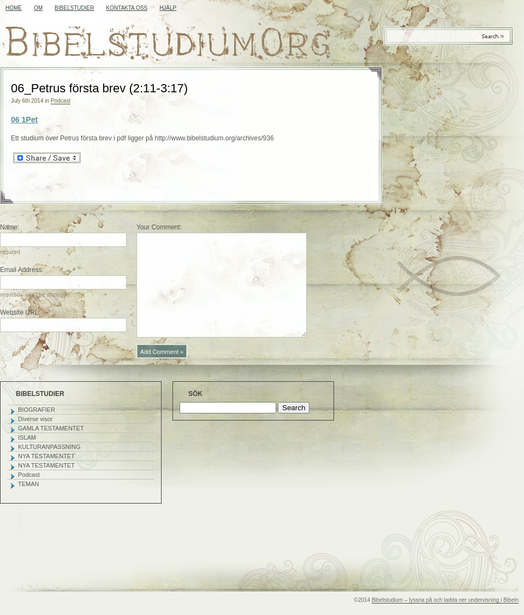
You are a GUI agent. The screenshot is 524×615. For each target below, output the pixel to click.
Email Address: (22, 270)
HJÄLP (167, 8)
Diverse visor (35, 419)
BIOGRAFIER (36, 409)
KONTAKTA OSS (126, 8)
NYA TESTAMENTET (46, 456)
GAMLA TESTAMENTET (51, 428)
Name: (9, 227)
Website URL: (20, 312)
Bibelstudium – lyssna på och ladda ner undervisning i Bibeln (445, 600)
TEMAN (28, 484)
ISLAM (27, 437)
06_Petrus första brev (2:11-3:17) (99, 88)
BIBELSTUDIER (74, 8)
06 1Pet (24, 119)
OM (38, 8)
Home (13, 8)
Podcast (60, 101)
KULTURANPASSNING (49, 446)
